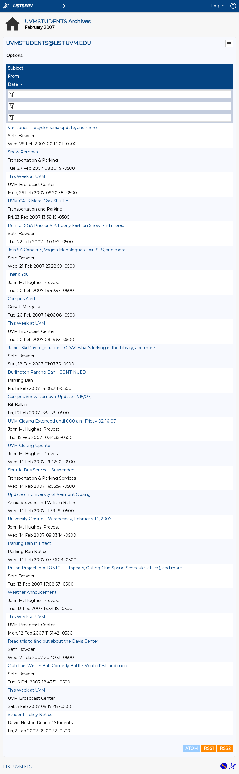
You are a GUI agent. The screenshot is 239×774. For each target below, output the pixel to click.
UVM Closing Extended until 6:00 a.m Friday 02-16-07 (62, 421)
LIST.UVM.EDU (18, 766)
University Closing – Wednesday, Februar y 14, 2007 (60, 519)
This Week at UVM (26, 176)
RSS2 (225, 748)
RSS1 (209, 748)
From (13, 76)
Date (13, 84)
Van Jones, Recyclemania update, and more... (53, 127)
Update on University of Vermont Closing (49, 494)
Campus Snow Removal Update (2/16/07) (50, 396)
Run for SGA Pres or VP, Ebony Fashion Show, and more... (66, 225)
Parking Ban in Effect (29, 543)
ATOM (191, 748)
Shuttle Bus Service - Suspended (41, 470)
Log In (217, 5)
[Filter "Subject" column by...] (119, 94)
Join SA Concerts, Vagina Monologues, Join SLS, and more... (68, 249)
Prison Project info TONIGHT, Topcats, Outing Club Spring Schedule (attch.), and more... (96, 567)
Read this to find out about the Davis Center (53, 641)
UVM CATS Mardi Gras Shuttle (38, 201)
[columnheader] (119, 68)
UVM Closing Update (29, 445)
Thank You (18, 274)
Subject (15, 68)
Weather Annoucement (32, 592)
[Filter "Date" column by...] (119, 118)
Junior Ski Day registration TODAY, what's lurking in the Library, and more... (83, 347)
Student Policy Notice (30, 714)
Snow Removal (23, 152)
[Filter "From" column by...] (119, 106)
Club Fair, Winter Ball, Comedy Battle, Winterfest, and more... (69, 665)
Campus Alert (21, 298)
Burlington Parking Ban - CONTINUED (47, 372)
